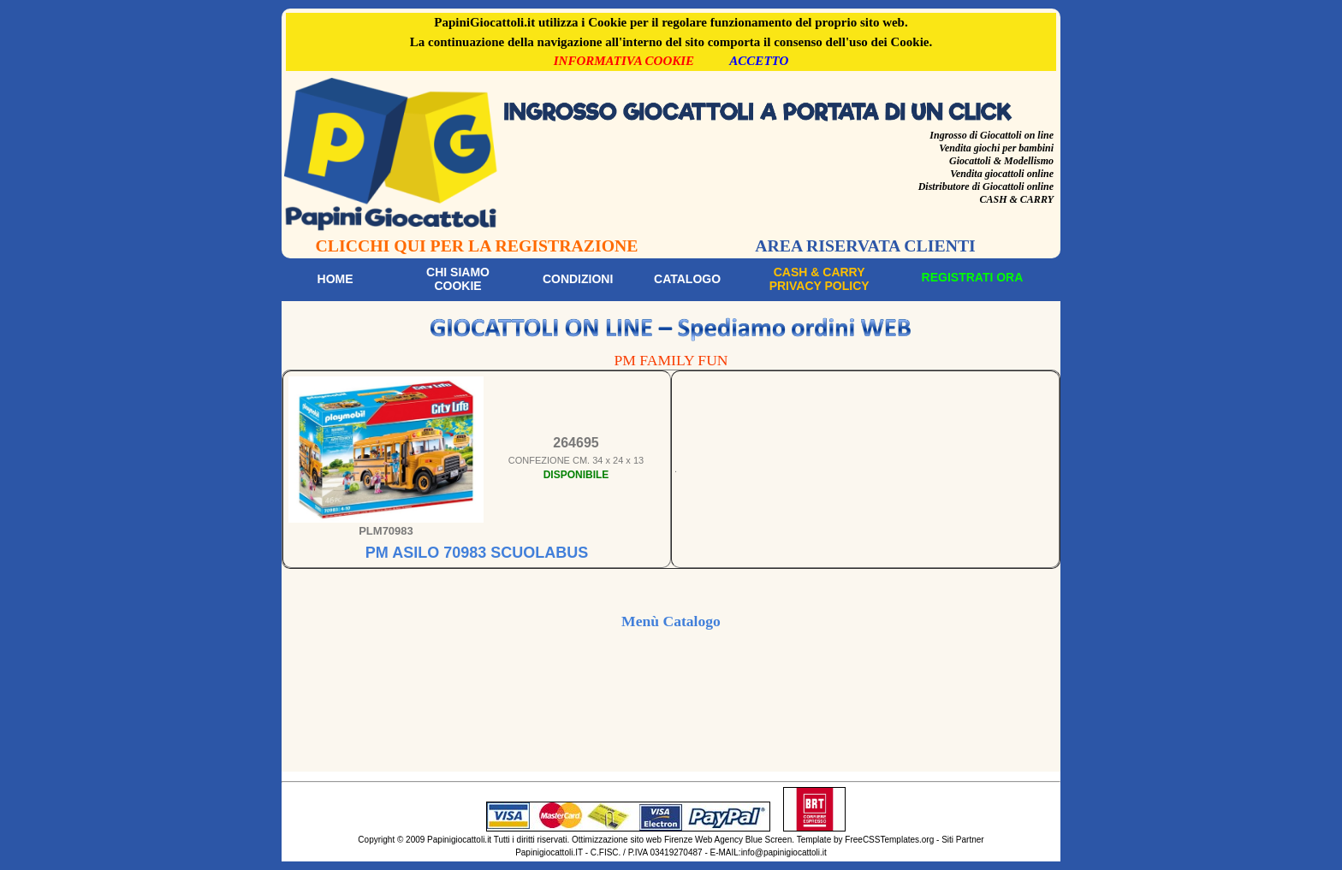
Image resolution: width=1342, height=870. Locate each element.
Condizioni (578, 279)
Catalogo (687, 279)
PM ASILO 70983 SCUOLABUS (476, 552)
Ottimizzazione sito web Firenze (632, 839)
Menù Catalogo (671, 621)
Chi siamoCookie (458, 279)
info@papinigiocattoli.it (784, 852)
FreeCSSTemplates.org (889, 839)
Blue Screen (768, 839)
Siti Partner (962, 839)
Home (335, 279)
